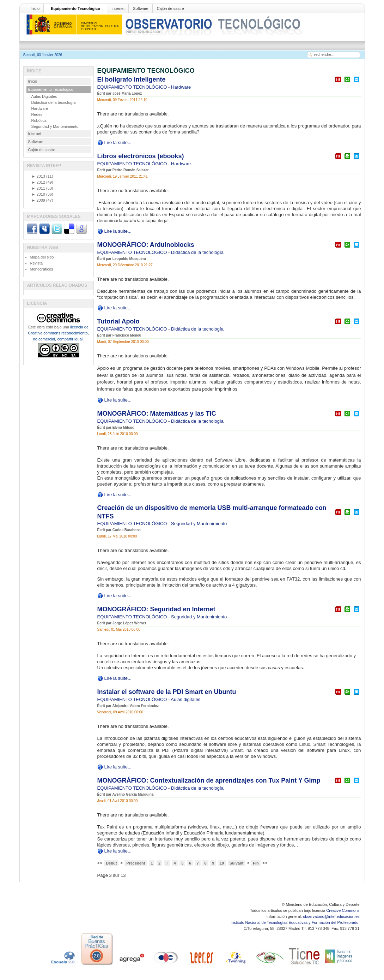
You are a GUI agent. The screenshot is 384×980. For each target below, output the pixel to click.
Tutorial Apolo (118, 321)
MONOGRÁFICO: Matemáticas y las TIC (156, 413)
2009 (38, 200)
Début (111, 863)
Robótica (39, 120)
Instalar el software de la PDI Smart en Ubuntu (166, 691)
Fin (256, 863)
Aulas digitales (185, 699)
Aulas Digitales (44, 96)
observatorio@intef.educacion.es (331, 916)
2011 (38, 188)
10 (222, 863)
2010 (38, 194)
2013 (38, 176)
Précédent (135, 863)
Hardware (181, 87)
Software (140, 8)
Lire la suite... (118, 142)
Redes (37, 114)
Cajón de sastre (170, 8)
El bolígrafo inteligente (131, 79)
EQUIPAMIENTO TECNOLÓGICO (133, 87)
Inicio (35, 8)
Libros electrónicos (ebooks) (140, 156)
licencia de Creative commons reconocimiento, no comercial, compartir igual (58, 333)
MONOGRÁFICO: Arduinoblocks (145, 244)
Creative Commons (342, 910)
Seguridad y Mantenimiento (199, 523)
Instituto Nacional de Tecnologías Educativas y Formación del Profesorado (295, 922)
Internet (117, 8)
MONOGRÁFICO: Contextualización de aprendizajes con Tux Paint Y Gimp (209, 780)
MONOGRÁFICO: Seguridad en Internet (156, 609)
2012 (38, 182)
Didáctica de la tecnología (197, 252)
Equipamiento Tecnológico (75, 8)
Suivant (237, 863)
